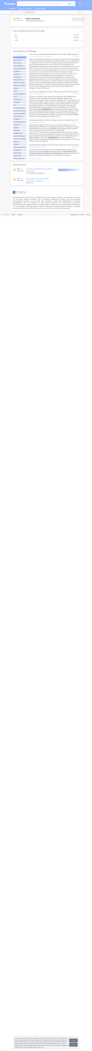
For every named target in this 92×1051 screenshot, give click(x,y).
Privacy (81, 214)
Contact (19, 214)
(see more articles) (35, 158)
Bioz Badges (5, 214)
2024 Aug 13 (76, 122)
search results (19, 12)
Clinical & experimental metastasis (40, 56)
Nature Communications (37, 94)
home (11, 12)
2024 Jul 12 (76, 94)
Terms (88, 214)
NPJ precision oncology (36, 147)
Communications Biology (37, 122)
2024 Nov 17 (76, 147)
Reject (73, 1044)
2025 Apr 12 (76, 56)
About (13, 214)
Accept (73, 1040)
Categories (73, 214)
